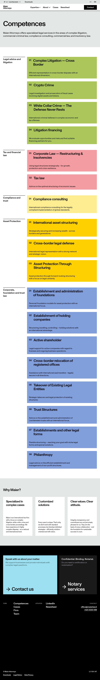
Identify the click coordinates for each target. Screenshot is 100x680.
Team (16, 614)
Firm (16, 610)
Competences (21, 603)
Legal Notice (17, 675)
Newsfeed (51, 607)
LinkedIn (50, 603)
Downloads (7, 675)
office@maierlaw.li (89, 607)
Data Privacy (28, 675)
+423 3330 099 (90, 610)
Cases (17, 607)
